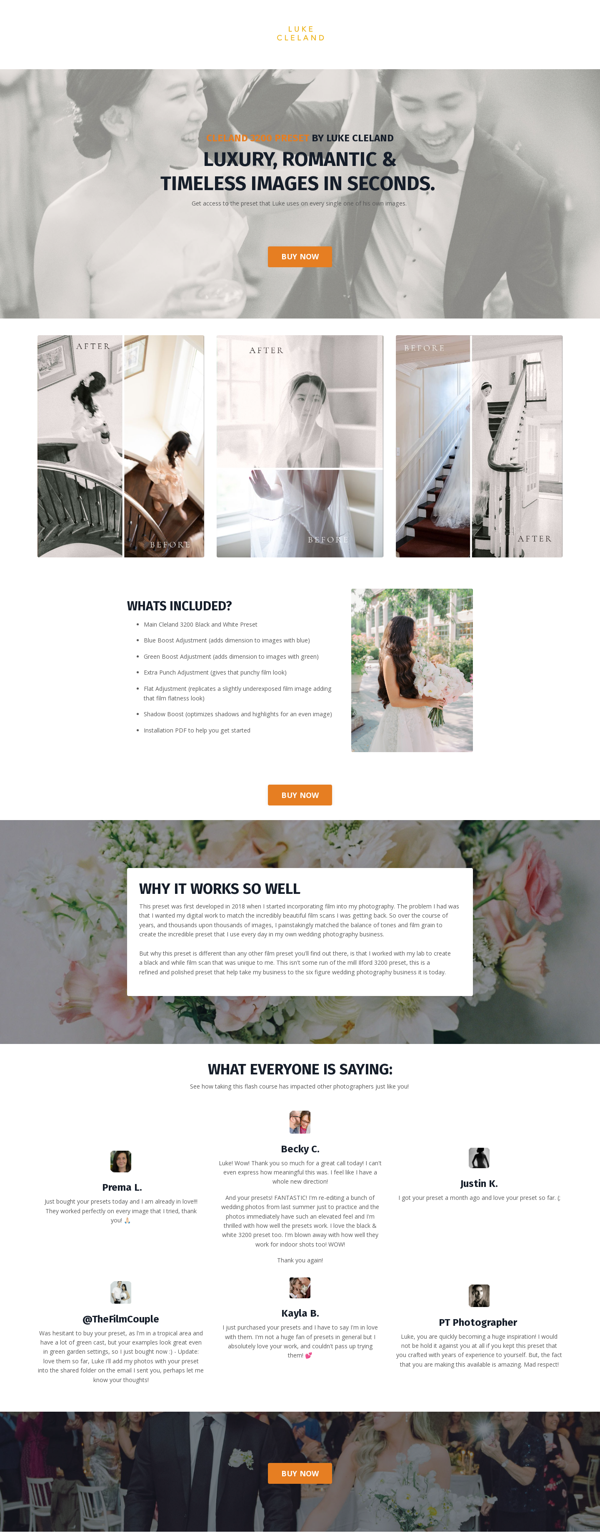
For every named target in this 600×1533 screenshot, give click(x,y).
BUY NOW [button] (300, 258)
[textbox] (479, 1207)
